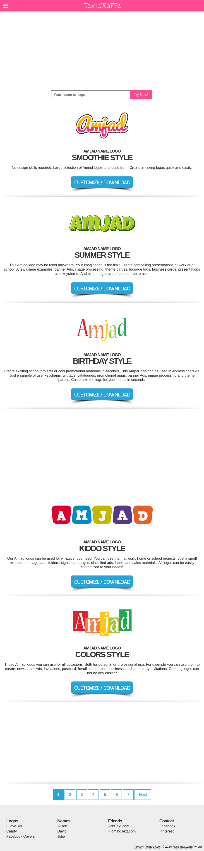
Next (143, 794)
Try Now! (141, 95)
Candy (11, 831)
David (62, 831)
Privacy (138, 846)
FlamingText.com (122, 831)
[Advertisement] (102, 50)
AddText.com (118, 826)
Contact (166, 821)
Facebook (167, 826)
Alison (62, 826)
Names (63, 821)
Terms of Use (152, 846)
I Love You (14, 826)
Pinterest (166, 831)
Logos (12, 821)
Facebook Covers (20, 836)
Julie (61, 836)
